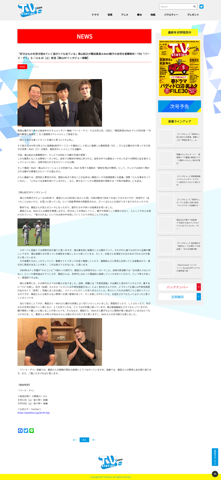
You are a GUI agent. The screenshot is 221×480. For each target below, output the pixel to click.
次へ (94, 439)
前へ (75, 439)
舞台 (139, 14)
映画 (153, 14)
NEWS (22, 66)
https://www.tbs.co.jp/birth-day (34, 412)
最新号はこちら (215, 456)
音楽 (110, 14)
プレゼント (193, 14)
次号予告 (179, 106)
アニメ (124, 14)
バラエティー (171, 14)
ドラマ (95, 14)
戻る (84, 439)
